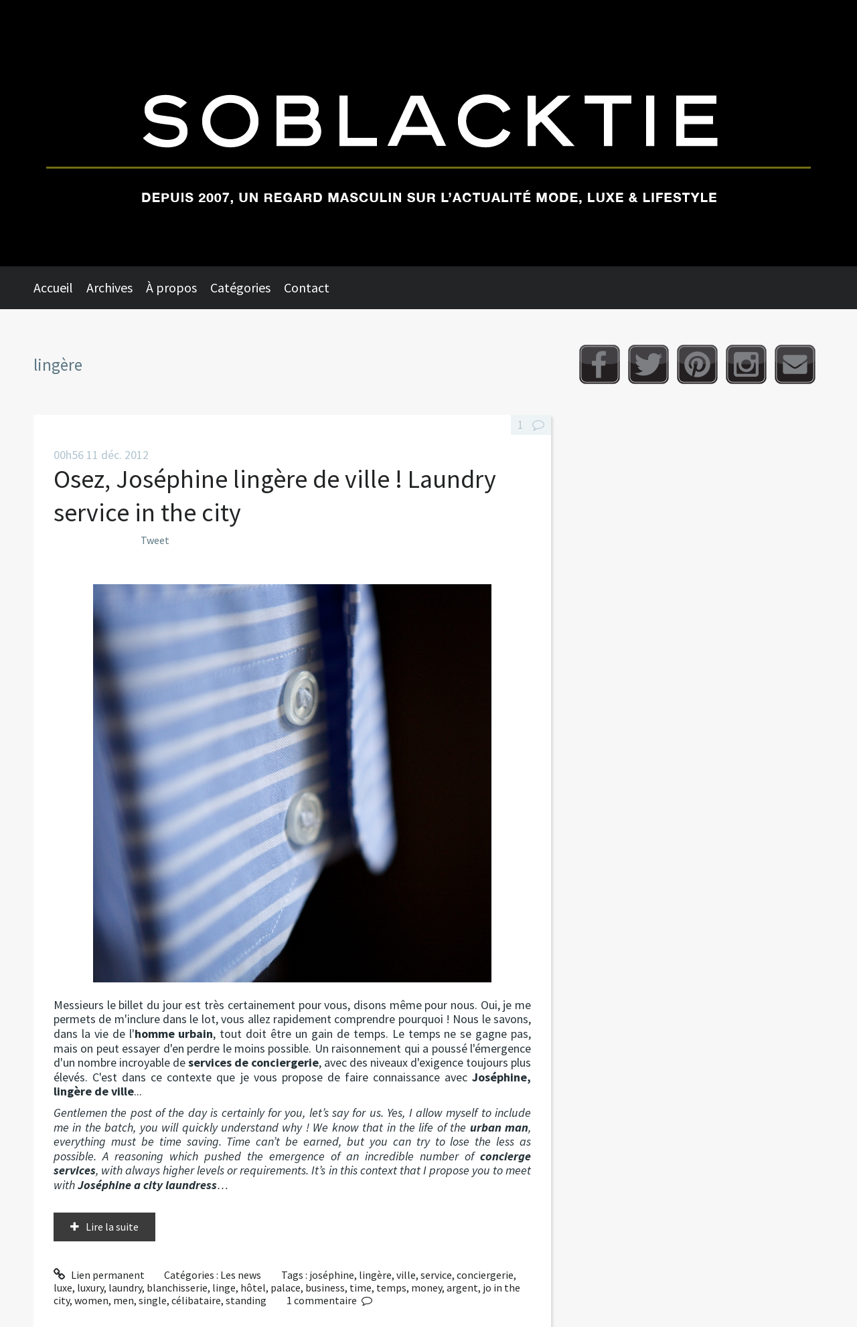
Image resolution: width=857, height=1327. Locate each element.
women (91, 1300)
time (360, 1287)
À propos (171, 287)
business (325, 1287)
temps (391, 1287)
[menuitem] (59, 287)
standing (246, 1300)
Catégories (240, 287)
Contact (306, 287)
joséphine (331, 1274)
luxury (90, 1287)
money (426, 1287)
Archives (109, 287)
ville (406, 1274)
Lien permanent (99, 1274)
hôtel (253, 1287)
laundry (125, 1287)
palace (285, 1287)
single (153, 1300)
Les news (240, 1274)
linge (224, 1287)
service (436, 1274)
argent (462, 1287)
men (123, 1300)
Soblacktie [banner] (428, 133)
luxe (63, 1287)
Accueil (53, 287)
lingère (375, 1274)
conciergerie (485, 1274)
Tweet (155, 540)
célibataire (196, 1300)
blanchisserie (177, 1287)
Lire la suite (112, 1226)
